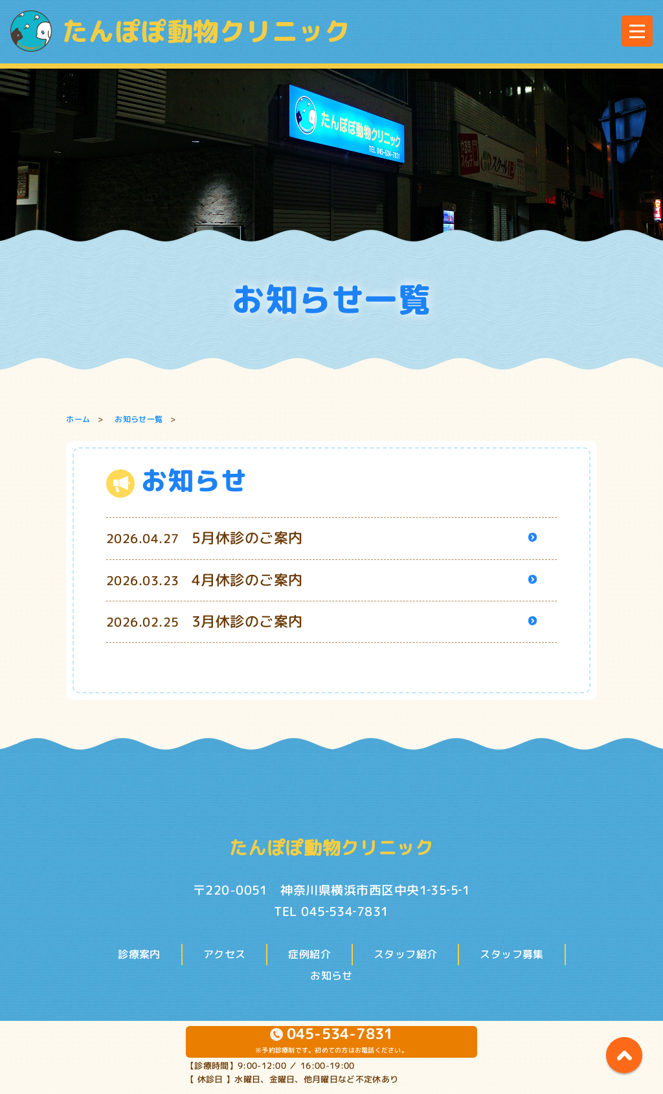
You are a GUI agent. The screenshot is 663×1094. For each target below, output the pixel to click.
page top (624, 1055)
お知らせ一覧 (139, 419)
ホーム (78, 419)
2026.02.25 (204, 622)
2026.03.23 (204, 580)
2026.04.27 (204, 538)
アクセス (224, 954)
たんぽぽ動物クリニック (180, 31)
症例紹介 (309, 954)
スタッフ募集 (511, 954)
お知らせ (331, 975)
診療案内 (139, 954)
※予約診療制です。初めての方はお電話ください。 (331, 1040)
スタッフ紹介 (405, 954)
